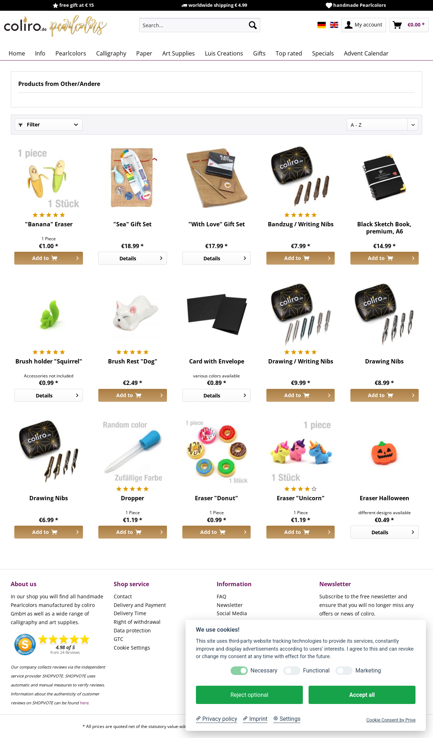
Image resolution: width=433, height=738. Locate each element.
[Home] (17, 53)
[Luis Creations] (224, 53)
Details (140, 257)
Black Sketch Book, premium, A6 (384, 228)
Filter (29, 124)
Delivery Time (130, 613)
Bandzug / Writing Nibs (301, 224)
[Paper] (144, 53)
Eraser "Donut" (216, 498)
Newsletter (230, 605)
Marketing (368, 670)
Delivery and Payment (140, 605)
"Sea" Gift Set (132, 224)
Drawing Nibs (384, 361)
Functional (316, 670)
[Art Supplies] (178, 53)
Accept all (362, 694)
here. (84, 702)
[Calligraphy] (111, 53)
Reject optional (249, 694)
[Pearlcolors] (70, 53)
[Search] (252, 25)
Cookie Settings (132, 647)
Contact (123, 596)
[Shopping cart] (409, 25)
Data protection (132, 630)
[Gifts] (259, 53)
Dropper (132, 498)
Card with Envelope (216, 361)
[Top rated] (289, 53)
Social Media (232, 613)
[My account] (363, 25)
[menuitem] (199, 25)
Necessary (264, 670)
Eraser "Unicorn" (301, 498)
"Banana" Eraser (49, 224)
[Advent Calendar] (366, 53)
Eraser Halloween (384, 498)
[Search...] (199, 25)
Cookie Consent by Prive (390, 720)
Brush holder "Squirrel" (48, 361)
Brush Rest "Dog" (132, 361)
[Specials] (323, 53)
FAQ (221, 596)
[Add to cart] (48, 258)
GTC (118, 639)
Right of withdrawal (137, 621)
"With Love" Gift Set (216, 224)
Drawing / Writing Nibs (300, 361)
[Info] (40, 53)
